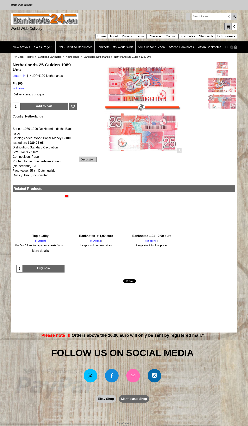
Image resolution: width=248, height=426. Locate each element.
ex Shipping (18, 88)
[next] (235, 47)
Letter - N (19, 75)
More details (40, 250)
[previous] (231, 47)
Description (87, 159)
